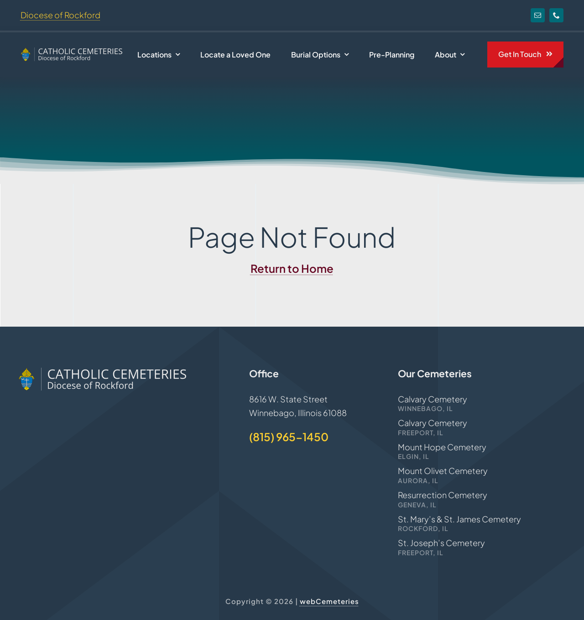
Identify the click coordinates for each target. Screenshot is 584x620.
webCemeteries (329, 601)
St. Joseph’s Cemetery (441, 542)
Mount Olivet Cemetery (443, 470)
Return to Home (292, 268)
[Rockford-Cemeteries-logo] (71, 51)
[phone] (556, 15)
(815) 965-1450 (288, 436)
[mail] (538, 15)
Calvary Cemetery (432, 399)
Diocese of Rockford (60, 15)
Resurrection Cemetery (442, 495)
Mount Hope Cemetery (442, 447)
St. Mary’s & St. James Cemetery (459, 519)
